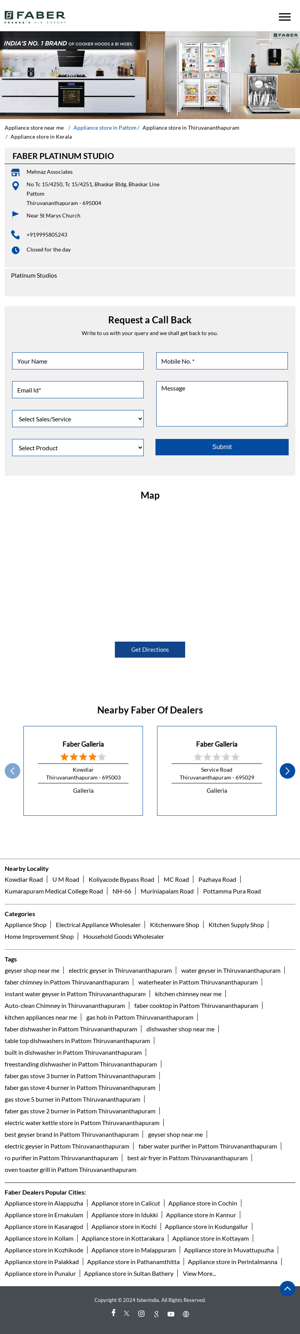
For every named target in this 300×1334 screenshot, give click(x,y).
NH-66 (121, 891)
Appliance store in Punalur (40, 1273)
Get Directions (150, 649)
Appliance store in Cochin (202, 1203)
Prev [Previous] (12, 771)
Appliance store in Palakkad (42, 1261)
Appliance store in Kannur (201, 1214)
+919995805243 (47, 234)
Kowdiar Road (24, 879)
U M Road (65, 879)
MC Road (176, 879)
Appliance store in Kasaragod (44, 1226)
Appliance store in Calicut (125, 1203)
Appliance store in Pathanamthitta (133, 1261)
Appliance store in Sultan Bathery (128, 1273)
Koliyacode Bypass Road (121, 879)
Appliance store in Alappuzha (44, 1203)
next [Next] (287, 771)
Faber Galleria (83, 744)
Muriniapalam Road (167, 891)
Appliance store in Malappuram (133, 1250)
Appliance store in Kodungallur (206, 1226)
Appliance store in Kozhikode (44, 1250)
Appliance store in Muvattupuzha (229, 1250)
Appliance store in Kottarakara (123, 1238)
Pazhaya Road (217, 879)
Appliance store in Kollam (39, 1238)
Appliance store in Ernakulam (44, 1214)
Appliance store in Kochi (124, 1226)
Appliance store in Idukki (124, 1214)
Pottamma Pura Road (232, 891)
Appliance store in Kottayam (210, 1238)
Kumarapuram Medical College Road (54, 891)
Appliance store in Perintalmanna (232, 1261)
